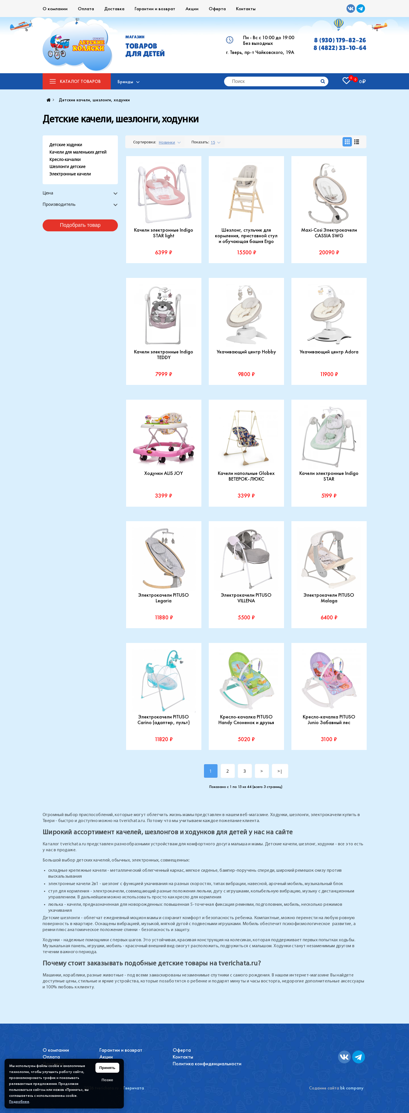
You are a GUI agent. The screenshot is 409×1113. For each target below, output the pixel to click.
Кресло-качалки (65, 159)
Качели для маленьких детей (78, 152)
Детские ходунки (65, 144)
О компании (55, 8)
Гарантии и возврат (155, 8)
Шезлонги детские (67, 166)
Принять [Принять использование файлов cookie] (107, 1068)
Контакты (246, 8)
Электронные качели (70, 174)
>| (279, 771)
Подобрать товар (80, 225)
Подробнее (19, 1101)
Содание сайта (324, 1088)
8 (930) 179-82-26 (340, 40)
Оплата (86, 8)
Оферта (217, 8)
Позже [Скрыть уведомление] (107, 1080)
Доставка (114, 8)
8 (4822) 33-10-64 (340, 47)
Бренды (125, 81)
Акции (192, 8)
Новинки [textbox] (167, 142)
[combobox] (170, 142)
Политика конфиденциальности (207, 1063)
